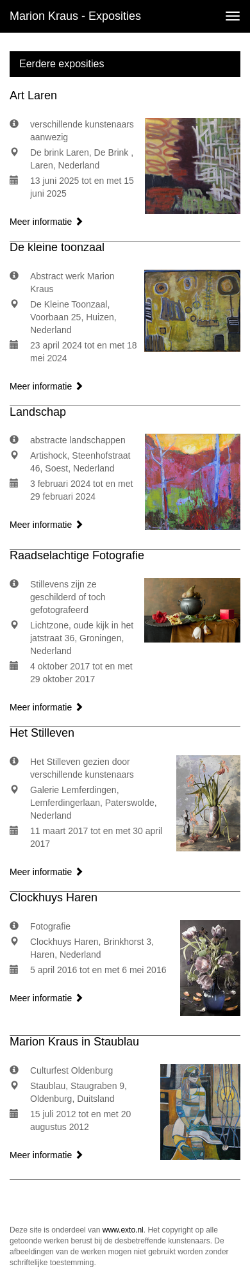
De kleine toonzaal (57, 247)
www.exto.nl (123, 1229)
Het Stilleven (42, 732)
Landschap (38, 412)
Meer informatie (46, 222)
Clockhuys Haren (53, 897)
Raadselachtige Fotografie (77, 555)
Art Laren (33, 95)
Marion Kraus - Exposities (75, 16)
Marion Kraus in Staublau (74, 1041)
